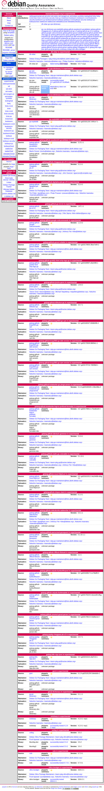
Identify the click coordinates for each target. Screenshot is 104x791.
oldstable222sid (9, 154)
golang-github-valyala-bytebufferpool (60, 45)
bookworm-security (9, 127)
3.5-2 (66, 742)
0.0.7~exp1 (64, 64)
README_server (9, 50)
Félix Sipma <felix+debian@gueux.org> (77, 213)
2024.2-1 (53, 781)
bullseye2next (9, 146)
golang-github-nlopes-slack (79, 42)
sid (9, 86)
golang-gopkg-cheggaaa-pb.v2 (78, 47)
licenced (14, 787)
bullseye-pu (9, 143)
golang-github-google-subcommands (34, 224)
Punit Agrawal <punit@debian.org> (41, 739)
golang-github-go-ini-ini (85, 31)
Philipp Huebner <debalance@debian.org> (78, 61)
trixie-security (9, 114)
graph (11, 76)
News (9, 20)
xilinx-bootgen (80, 49)
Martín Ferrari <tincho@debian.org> (42, 151)
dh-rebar (44, 24)
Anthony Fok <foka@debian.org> (74, 231)
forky (9, 103)
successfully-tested (57, 80)
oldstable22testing (8, 156)
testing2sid (9, 101)
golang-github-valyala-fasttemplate (86, 45)
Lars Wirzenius (38, 787)
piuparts (4, 787)
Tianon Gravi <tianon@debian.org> (42, 292)
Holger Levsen (77, 787)
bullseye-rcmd (9, 138)
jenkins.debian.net (8, 194)
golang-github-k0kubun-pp (79, 35)
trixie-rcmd (9, 111)
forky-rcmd (9, 106)
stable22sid (9, 151)
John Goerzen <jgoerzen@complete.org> (77, 173)
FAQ (8, 23)
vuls (73, 49)
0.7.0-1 (66, 763)
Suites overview (9, 60)
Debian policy (9, 35)
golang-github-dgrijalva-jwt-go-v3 (65, 31)
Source (8, 161)
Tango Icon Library (56, 788)
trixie (9, 108)
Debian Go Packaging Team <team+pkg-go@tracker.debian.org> (52, 126)
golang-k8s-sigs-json (33, 658)
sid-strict (9, 89)
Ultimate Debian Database (9, 190)
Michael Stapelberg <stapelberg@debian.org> (71, 292)
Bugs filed (8, 58)
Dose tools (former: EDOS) (9, 179)
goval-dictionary (54, 49)
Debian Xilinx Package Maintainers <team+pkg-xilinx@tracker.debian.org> (55, 737)
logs (13, 45)
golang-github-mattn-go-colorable (34, 458)
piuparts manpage (8, 52)
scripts (5, 45)
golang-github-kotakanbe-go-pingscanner (65, 38)
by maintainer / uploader (9, 68)
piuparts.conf (8, 41)
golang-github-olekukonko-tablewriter (34, 514)
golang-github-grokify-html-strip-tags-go (34, 264)
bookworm (9, 121)
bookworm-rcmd (9, 124)
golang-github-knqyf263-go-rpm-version (34, 367)
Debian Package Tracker (9, 186)
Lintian (9, 182)
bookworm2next (9, 133)
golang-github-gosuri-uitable (73, 33)
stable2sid (9, 149)
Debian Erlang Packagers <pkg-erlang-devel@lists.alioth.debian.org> (54, 59)
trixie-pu (9, 116)
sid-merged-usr (8, 94)
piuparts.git (95, 787)
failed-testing (54, 64)
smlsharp (63, 49)
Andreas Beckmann (64, 787)
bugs (13, 164)
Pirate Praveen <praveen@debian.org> (65, 193)
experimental (9, 65)
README (8, 47)
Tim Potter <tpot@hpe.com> (39, 193)
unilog (69, 49)
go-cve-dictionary (47, 29)
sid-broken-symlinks (9, 97)
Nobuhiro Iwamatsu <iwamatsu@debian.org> (45, 61)
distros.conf (9, 43)
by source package (8, 72)
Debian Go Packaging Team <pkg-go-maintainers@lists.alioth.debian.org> (55, 75)
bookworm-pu (9, 131)
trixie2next (9, 119)
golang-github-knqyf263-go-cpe (34, 325)
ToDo (9, 168)
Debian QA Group (9, 175)
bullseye (9, 136)
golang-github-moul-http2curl (59, 42)
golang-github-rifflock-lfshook (34, 556)
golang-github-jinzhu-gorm (60, 35)
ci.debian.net (9, 196)
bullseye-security (9, 141)
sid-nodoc (8, 91)
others (86, 787)
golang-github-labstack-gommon (71, 40)
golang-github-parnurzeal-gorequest (71, 44)
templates (11, 32)
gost (46, 49)
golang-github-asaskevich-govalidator (76, 29)
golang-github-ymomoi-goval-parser (54, 47)
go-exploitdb (58, 29)
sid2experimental (9, 84)
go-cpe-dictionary (54, 24)
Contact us (9, 25)
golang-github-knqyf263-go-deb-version (68, 36)
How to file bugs (9, 31)
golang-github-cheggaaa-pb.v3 (34, 166)
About (9, 18)
